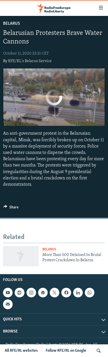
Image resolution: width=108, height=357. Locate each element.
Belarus (11, 23)
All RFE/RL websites (21, 351)
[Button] (10, 208)
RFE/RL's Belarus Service (30, 61)
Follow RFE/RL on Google (66, 351)
